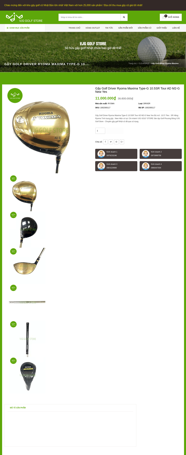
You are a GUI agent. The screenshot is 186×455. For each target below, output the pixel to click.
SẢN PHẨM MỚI (125, 28)
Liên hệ (176, 28)
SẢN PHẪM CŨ (144, 28)
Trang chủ (74, 28)
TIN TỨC (109, 28)
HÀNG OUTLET (93, 28)
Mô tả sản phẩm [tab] (18, 408)
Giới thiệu (162, 28)
